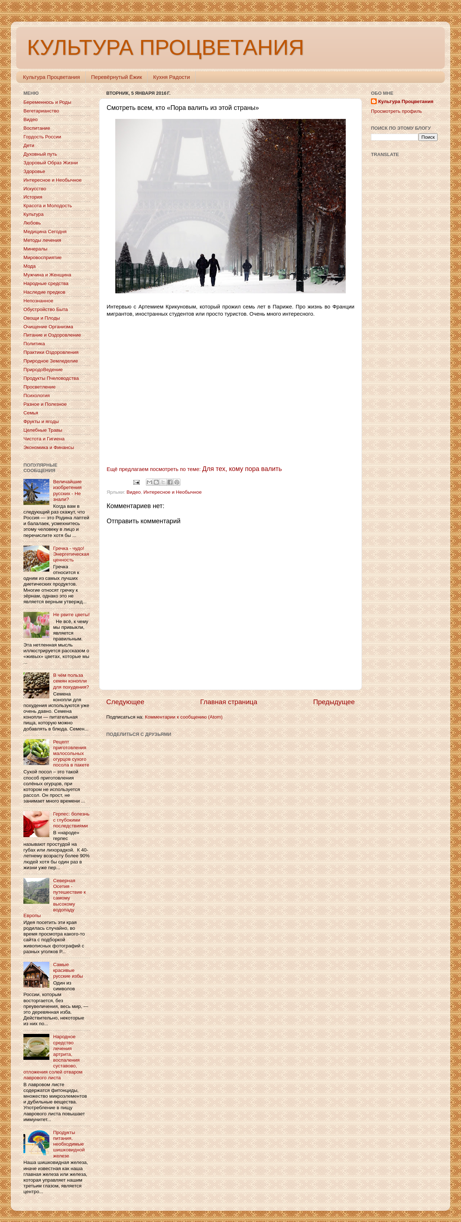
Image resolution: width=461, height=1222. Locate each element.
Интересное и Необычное (172, 492)
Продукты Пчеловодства (51, 378)
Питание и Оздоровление (52, 335)
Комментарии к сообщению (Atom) (184, 717)
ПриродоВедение (43, 369)
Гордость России (42, 136)
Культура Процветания (51, 77)
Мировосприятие (42, 257)
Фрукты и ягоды (41, 421)
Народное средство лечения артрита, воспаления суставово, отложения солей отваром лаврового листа (52, 1057)
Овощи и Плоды (41, 318)
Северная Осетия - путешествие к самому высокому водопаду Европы (54, 898)
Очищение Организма (48, 326)
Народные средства (45, 283)
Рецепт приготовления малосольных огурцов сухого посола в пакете (71, 753)
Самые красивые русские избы (68, 970)
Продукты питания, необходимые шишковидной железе (69, 1144)
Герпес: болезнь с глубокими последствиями (71, 819)
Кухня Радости (171, 77)
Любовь (32, 223)
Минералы (35, 249)
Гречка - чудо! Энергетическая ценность (71, 554)
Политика (34, 343)
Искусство (34, 188)
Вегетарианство (41, 111)
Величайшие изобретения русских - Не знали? (67, 490)
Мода (29, 266)
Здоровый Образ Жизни (50, 162)
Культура (33, 214)
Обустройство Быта (45, 309)
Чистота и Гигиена (43, 438)
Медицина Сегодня (45, 231)
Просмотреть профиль (396, 111)
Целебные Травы (42, 430)
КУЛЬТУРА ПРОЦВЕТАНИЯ (165, 47)
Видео (133, 492)
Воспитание (36, 128)
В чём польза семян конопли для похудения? (71, 680)
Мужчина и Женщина (47, 274)
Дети (28, 145)
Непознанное (38, 300)
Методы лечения (42, 240)
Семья (30, 413)
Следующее (125, 702)
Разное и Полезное (45, 404)
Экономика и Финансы (48, 447)
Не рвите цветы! (71, 614)
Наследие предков (44, 292)
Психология (36, 395)
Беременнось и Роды (47, 102)
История (32, 197)
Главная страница (229, 702)
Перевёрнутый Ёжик (116, 77)
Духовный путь (40, 154)
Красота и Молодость (47, 205)
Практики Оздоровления (51, 352)
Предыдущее (334, 702)
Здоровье (34, 171)
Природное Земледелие (50, 361)
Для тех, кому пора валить (242, 468)
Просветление (39, 387)
